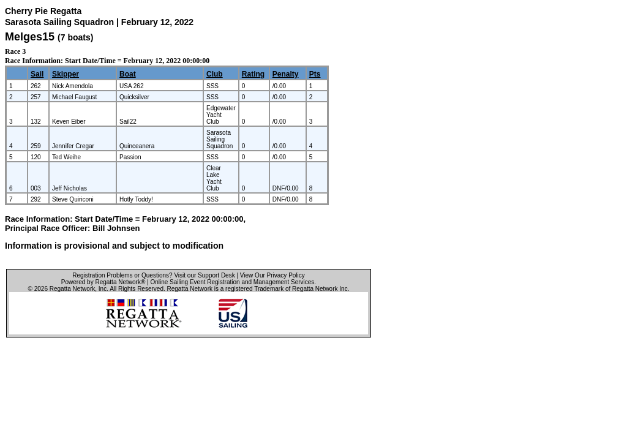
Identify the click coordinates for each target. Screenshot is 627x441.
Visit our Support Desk (204, 275)
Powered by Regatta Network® (103, 282)
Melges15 (29, 37)
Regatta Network (72, 288)
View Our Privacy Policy (272, 275)
